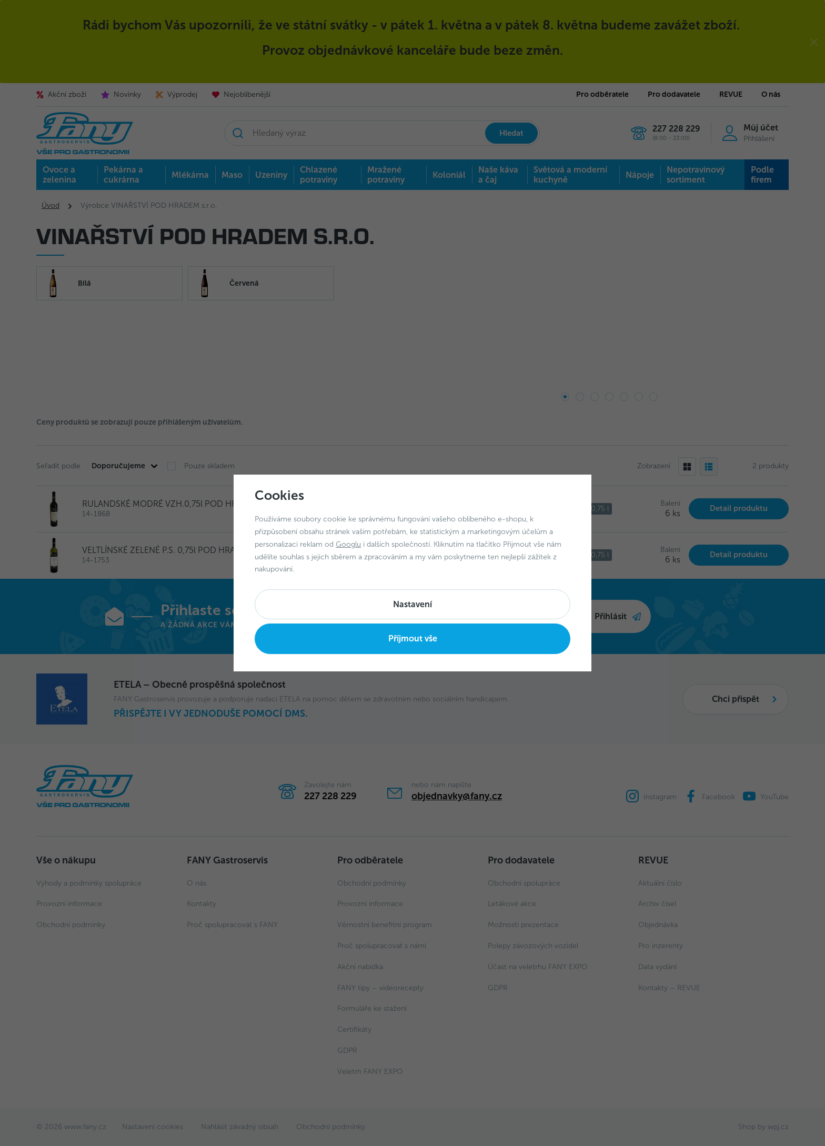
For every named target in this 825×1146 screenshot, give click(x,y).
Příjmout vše (412, 638)
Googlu (348, 544)
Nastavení (412, 604)
